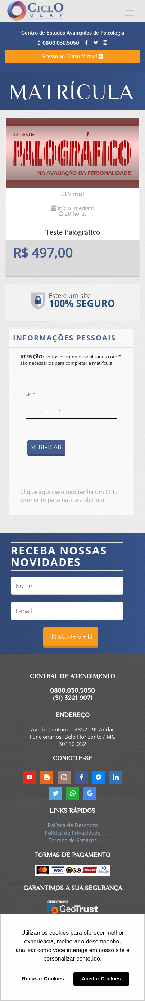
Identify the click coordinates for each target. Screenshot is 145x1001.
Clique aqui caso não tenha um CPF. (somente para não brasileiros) (68, 496)
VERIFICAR (46, 447)
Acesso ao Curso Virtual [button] (72, 56)
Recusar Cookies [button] (43, 979)
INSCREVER (70, 636)
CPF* (30, 394)
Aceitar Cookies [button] (101, 979)
